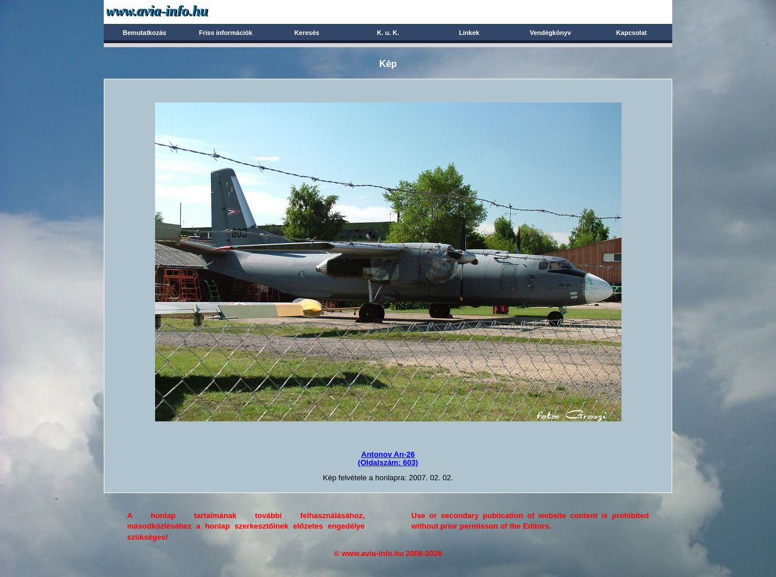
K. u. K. (388, 32)
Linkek (469, 32)
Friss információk (225, 32)
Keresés (306, 32)
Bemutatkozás (145, 32)
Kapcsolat (631, 32)
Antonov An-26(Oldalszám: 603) (388, 458)
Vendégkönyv (550, 32)
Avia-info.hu (177, 11)
